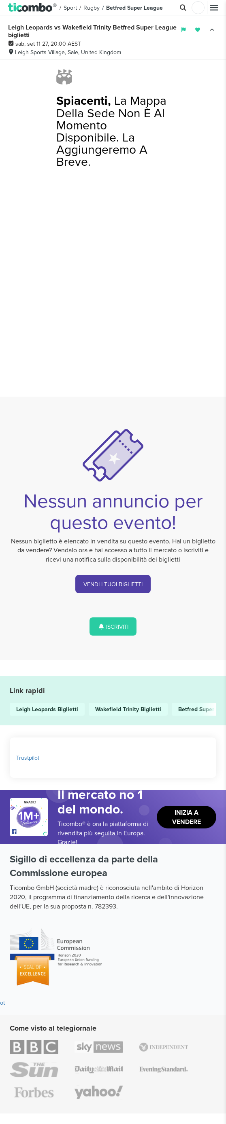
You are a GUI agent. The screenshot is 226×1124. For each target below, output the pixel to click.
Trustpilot (27, 758)
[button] (32, 8)
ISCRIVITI (113, 627)
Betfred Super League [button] (134, 8)
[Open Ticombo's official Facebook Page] (30, 832)
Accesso (198, 7)
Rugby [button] (91, 8)
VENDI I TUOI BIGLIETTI (113, 584)
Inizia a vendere (186, 817)
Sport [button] (70, 8)
